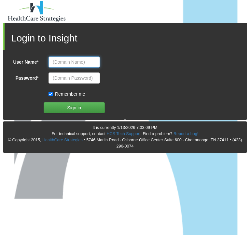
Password (27, 78)
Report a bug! (186, 134)
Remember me (68, 94)
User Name (26, 62)
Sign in (74, 107)
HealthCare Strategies (62, 140)
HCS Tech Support (123, 134)
